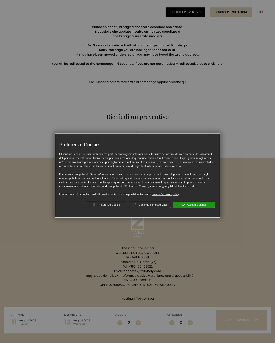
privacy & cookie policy (165, 194)
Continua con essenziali (150, 205)
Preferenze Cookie (106, 205)
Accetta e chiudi (194, 205)
